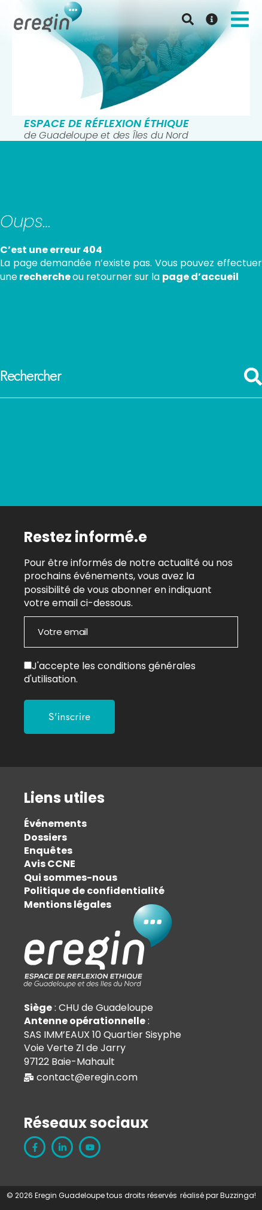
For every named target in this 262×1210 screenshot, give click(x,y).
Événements (55, 823)
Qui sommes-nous (70, 877)
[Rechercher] (253, 383)
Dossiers (45, 837)
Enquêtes (48, 850)
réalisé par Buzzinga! (218, 1195)
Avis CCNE (49, 864)
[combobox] (122, 377)
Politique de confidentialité (94, 891)
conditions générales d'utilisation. (110, 672)
